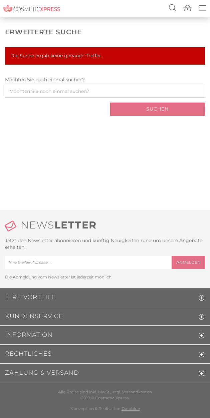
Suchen (157, 109)
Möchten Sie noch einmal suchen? (45, 80)
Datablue (131, 408)
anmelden (188, 262)
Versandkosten (137, 391)
